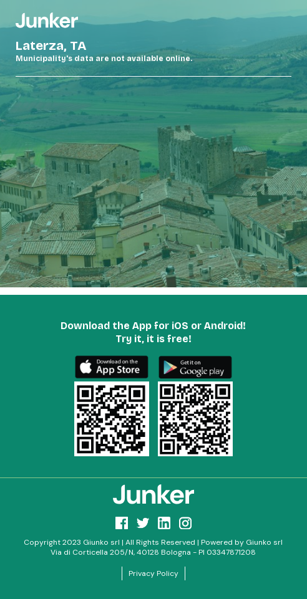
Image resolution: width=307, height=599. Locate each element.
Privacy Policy (153, 573)
